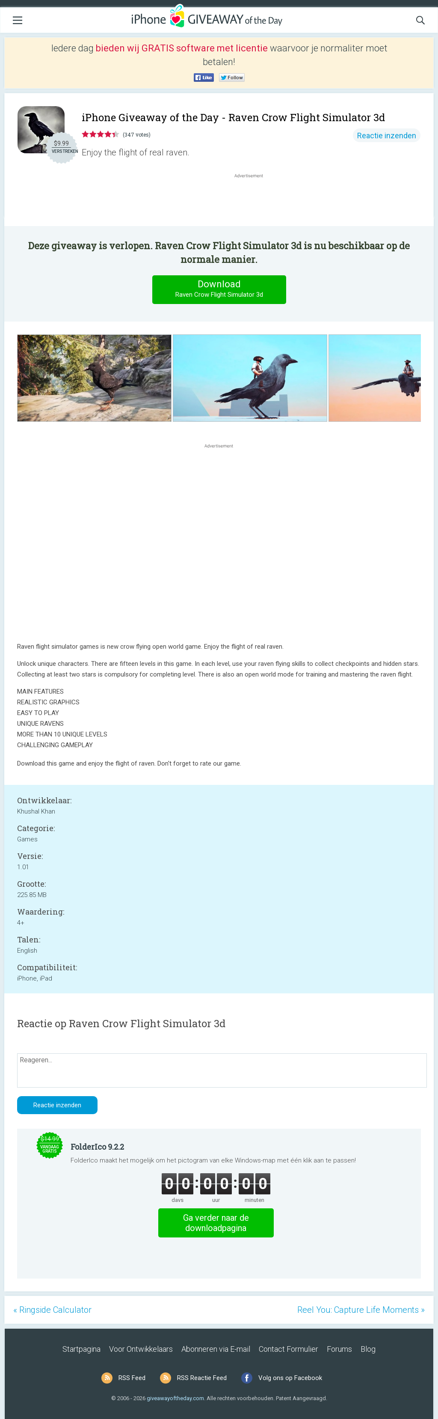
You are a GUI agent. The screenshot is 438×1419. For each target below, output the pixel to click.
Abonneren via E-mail (215, 1348)
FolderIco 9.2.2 (97, 1147)
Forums (339, 1348)
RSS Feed (131, 1378)
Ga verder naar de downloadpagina (216, 1223)
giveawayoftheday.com (175, 1398)
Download (219, 289)
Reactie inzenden (386, 135)
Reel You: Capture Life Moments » (361, 1310)
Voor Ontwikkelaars (141, 1348)
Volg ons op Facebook (290, 1378)
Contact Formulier (288, 1348)
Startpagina (81, 1348)
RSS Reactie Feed (202, 1378)
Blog (368, 1348)
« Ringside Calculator (52, 1310)
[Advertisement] (253, 200)
